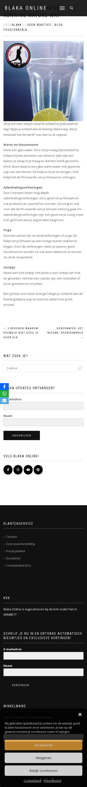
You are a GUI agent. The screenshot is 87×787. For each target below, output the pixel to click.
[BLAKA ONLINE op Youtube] (28, 470)
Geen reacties (39, 25)
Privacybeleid (52, 781)
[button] (80, 714)
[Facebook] (4, 386)
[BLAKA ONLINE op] (48, 470)
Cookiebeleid (32, 781)
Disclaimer (13, 558)
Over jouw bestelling (20, 544)
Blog (59, 25)
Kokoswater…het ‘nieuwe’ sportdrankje (65, 333)
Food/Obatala (15, 29)
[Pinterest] (38, 470)
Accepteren (43, 745)
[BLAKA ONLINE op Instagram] (18, 470)
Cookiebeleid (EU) (18, 565)
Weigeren (43, 757)
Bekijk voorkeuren (43, 770)
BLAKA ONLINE (26, 8)
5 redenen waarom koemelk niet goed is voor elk (20, 333)
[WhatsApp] (4, 393)
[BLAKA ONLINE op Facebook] (8, 470)
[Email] (4, 400)
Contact (11, 537)
